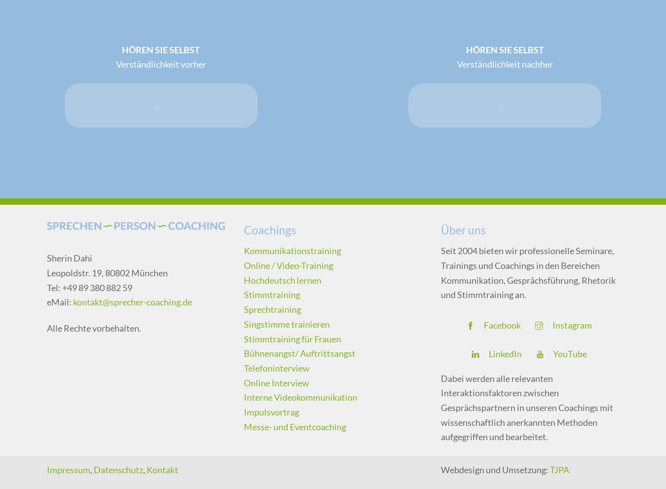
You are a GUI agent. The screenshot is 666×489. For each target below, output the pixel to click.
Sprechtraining (272, 309)
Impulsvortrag (271, 412)
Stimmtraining (272, 294)
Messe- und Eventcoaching (295, 426)
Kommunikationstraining (292, 250)
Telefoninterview (277, 368)
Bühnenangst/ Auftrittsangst (299, 353)
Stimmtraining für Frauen (292, 339)
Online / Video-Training (288, 265)
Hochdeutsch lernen (282, 280)
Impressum (68, 469)
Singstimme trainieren (287, 324)
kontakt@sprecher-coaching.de (132, 302)
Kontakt (162, 469)
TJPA (559, 469)
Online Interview (276, 382)
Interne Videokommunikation (300, 397)
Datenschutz (118, 469)
